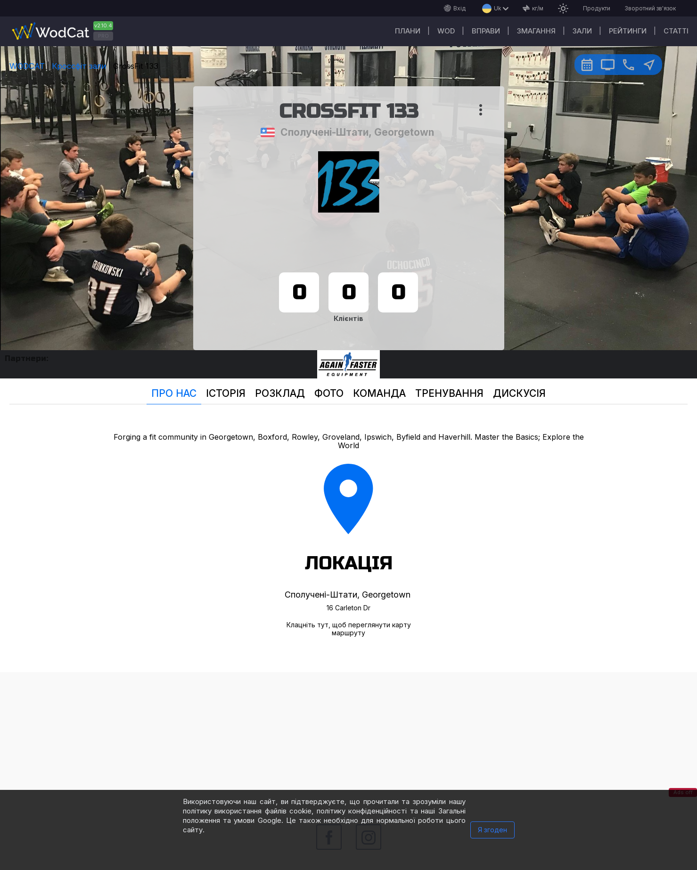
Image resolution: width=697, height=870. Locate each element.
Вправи (486, 30)
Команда (379, 393)
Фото (329, 393)
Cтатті (676, 30)
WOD (446, 30)
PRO (103, 36)
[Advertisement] (348, 738)
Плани (407, 30)
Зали (582, 30)
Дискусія (519, 393)
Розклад (280, 393)
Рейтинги (628, 30)
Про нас (174, 393)
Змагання (536, 30)
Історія (226, 393)
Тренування (449, 393)
